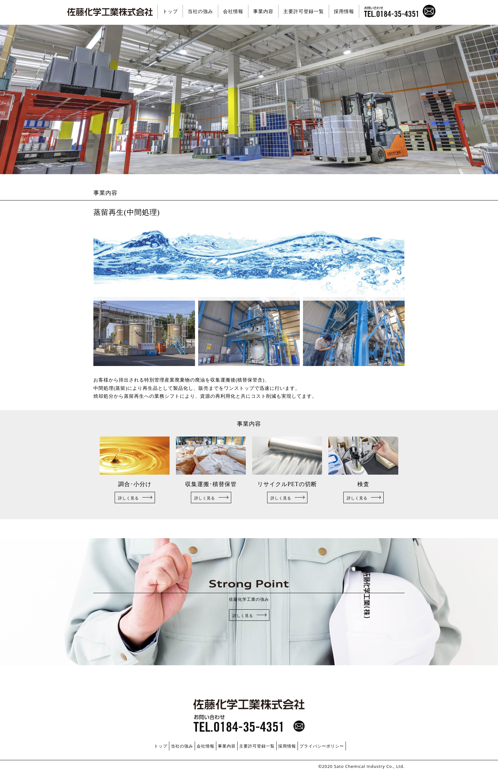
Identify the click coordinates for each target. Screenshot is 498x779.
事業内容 (263, 11)
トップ (170, 11)
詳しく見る (128, 498)
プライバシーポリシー (321, 746)
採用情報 (344, 11)
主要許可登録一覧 (303, 11)
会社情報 (233, 11)
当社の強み (200, 11)
